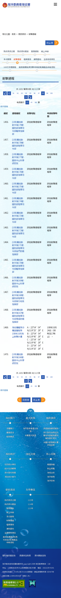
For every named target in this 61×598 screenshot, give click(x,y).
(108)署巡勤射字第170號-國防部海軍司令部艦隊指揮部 (18, 265)
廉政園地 (10, 528)
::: (0, 35)
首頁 (13, 34)
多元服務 (10, 516)
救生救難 (51, 468)
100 (51, 93)
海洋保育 (51, 480)
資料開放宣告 (40, 555)
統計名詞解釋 (10, 468)
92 (17, 93)
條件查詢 (4, 106)
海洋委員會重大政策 (30, 430)
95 (30, 93)
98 (43, 93)
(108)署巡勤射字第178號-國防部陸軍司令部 (18, 144)
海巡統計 (10, 454)
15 (27, 102)
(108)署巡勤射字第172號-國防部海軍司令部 (18, 232)
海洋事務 (51, 476)
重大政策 (30, 418)
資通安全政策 (25, 555)
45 (31, 102)
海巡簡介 (10, 418)
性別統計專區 (10, 464)
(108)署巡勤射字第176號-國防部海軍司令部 (18, 173)
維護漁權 (51, 464)
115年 (30, 500)
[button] (30, 410)
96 (34, 93)
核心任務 (51, 454)
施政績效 (51, 418)
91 (13, 93)
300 (36, 102)
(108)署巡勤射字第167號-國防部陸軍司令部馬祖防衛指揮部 (18, 315)
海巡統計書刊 (10, 476)
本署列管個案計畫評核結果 (50, 444)
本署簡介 (10, 428)
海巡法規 (30, 454)
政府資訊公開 (10, 500)
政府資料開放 (10, 504)
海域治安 (51, 472)
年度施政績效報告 (50, 428)
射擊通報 (32, 34)
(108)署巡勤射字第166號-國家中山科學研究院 (18, 359)
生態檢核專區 (10, 532)
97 (39, 93)
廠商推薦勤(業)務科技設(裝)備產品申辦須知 (10, 539)
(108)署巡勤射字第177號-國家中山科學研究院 (18, 159)
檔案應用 (10, 524)
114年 (30, 504)
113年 (30, 508)
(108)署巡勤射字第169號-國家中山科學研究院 (18, 282)
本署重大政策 (30, 435)
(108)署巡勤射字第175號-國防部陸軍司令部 (18, 188)
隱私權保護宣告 (8, 555)
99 (47, 93)
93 (22, 93)
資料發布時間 (10, 472)
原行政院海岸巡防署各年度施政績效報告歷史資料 (50, 435)
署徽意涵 (10, 432)
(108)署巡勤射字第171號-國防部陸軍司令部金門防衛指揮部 (18, 248)
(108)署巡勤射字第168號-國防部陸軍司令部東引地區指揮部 (18, 298)
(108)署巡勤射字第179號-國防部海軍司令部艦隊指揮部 (18, 128)
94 (26, 93)
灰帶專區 (30, 489)
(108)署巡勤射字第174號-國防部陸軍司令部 (18, 203)
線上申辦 (10, 512)
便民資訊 (22, 34)
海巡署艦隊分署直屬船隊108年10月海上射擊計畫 (18, 332)
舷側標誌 (10, 436)
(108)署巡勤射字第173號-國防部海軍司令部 (18, 217)
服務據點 (10, 508)
